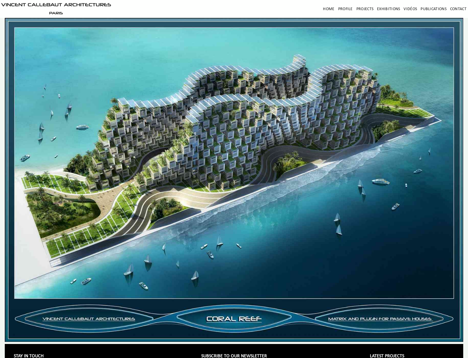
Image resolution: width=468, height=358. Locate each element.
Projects (364, 9)
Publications (434, 9)
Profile (345, 9)
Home (328, 9)
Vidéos (410, 9)
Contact (458, 9)
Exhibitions (388, 9)
